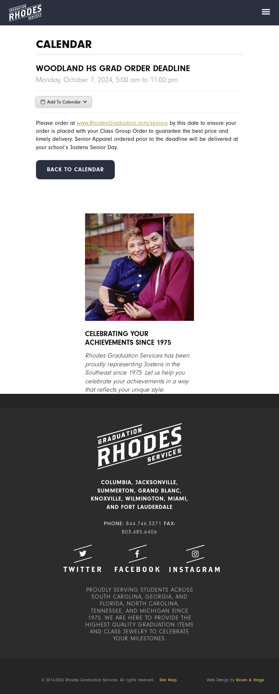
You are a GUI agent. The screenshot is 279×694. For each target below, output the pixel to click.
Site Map (168, 679)
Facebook (137, 558)
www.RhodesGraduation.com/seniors (122, 123)
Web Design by (235, 679)
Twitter (82, 558)
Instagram (194, 558)
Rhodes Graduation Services (25, 12)
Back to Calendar (75, 169)
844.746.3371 (144, 523)
